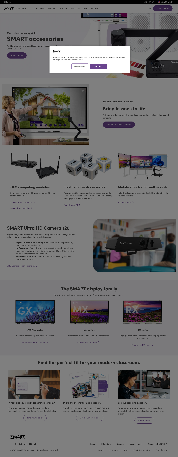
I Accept (98, 66)
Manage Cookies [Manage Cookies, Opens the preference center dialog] (80, 66)
